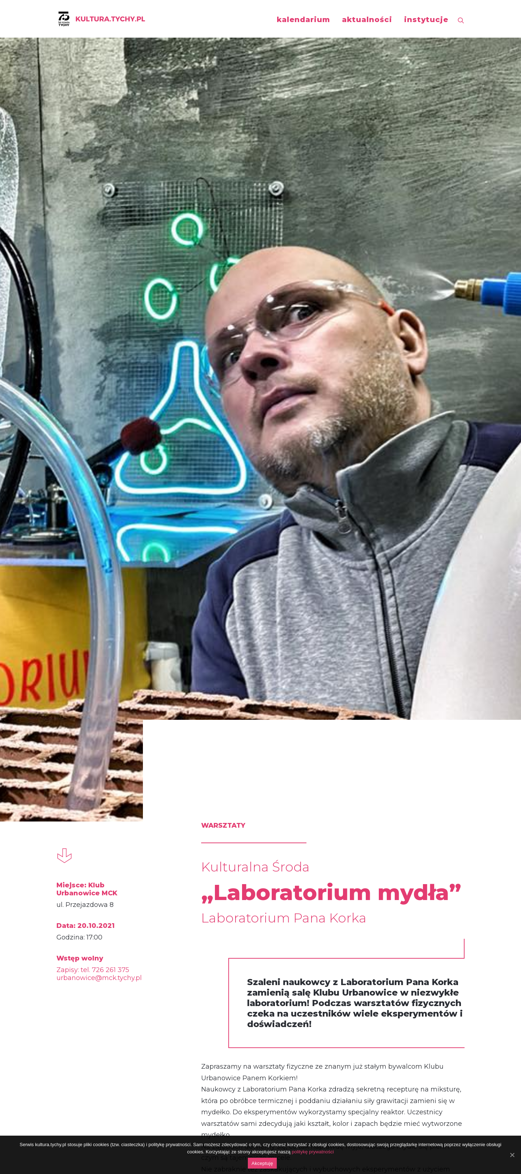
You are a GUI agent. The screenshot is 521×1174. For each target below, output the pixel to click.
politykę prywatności (313, 1151)
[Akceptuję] (512, 1154)
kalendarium (303, 19)
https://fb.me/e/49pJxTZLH (219, 993)
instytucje (426, 19)
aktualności (367, 19)
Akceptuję (262, 1163)
